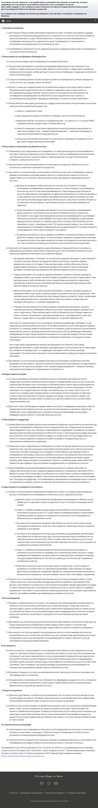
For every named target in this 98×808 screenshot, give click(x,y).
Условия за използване (76, 793)
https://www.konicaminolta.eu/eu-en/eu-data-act (22, 756)
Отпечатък (13, 793)
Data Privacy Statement (55, 793)
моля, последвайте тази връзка (62, 5)
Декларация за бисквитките (32, 793)
